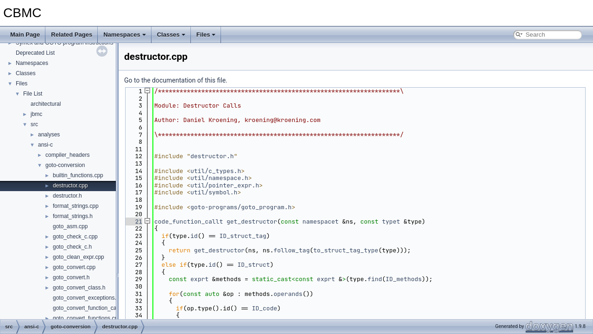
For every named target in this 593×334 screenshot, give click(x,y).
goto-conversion (65, 165)
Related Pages (71, 34)
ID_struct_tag (242, 236)
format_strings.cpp (76, 206)
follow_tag (291, 250)
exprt (199, 279)
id (194, 236)
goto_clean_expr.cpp (78, 257)
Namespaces (124, 34)
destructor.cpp (70, 185)
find (374, 279)
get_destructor (252, 221)
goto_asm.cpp (70, 226)
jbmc (36, 114)
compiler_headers (67, 155)
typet (391, 221)
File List (32, 93)
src (34, 124)
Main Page (25, 34)
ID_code (265, 308)
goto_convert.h (71, 277)
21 (133, 221)
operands (287, 294)
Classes (171, 34)
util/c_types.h (215, 171)
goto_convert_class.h (79, 287)
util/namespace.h (219, 178)
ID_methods (403, 279)
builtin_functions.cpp (78, 175)
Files (206, 34)
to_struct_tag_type (345, 250)
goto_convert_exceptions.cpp (89, 298)
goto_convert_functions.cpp (87, 318)
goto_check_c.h (72, 247)
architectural (46, 104)
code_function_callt (188, 221)
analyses (49, 134)
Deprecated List (35, 53)
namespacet (321, 221)
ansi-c (45, 144)
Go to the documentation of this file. (175, 80)
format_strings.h (73, 216)
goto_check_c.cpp (75, 236)
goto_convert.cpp (74, 267)
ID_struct (253, 265)
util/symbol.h (213, 192)
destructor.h (67, 196)
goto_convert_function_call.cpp (91, 308)
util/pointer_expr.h (224, 185)
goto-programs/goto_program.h (240, 207)
